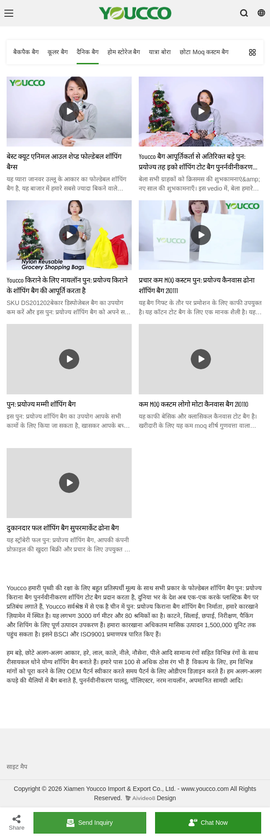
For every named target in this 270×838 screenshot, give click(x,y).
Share (17, 822)
